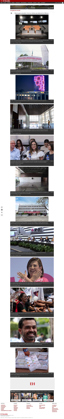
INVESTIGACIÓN (42, 405)
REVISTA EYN (54, 410)
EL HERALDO (54, 405)
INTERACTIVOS (42, 408)
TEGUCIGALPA (38, 391)
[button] (2, 207)
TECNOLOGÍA (29, 405)
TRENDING (16, 408)
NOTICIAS (2, 403)
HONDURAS (33, 391)
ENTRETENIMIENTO (50, 391)
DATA (40, 406)
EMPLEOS (28, 407)
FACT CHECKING (42, 407)
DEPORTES (45, 391)
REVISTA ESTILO (55, 408)
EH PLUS (40, 403)
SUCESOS (42, 391)
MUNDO (30, 391)
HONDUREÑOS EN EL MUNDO (6, 410)
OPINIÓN (15, 409)
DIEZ (53, 407)
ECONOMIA (3, 407)
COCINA (15, 406)
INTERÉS (15, 403)
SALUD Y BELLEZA (30, 406)
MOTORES (28, 408)
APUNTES (15, 410)
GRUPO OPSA (54, 403)
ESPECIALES (16, 407)
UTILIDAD (28, 403)
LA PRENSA (54, 406)
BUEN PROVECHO (55, 409)
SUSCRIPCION (54, 411)
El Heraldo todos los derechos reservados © (6, 415)
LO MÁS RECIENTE (25, 391)
